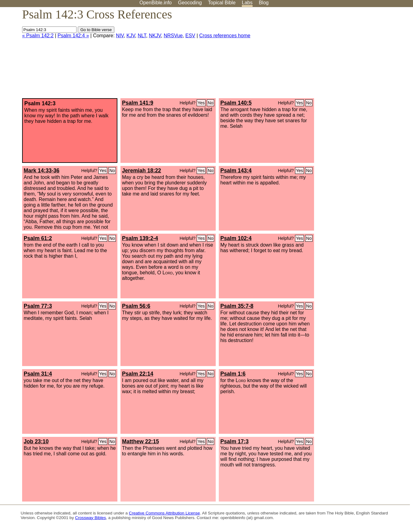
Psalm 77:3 (38, 306)
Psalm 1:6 (233, 374)
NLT (142, 35)
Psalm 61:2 (38, 238)
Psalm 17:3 (234, 441)
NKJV (155, 35)
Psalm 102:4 (236, 238)
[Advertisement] (351, 55)
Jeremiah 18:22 (141, 170)
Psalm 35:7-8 (237, 306)
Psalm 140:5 (236, 103)
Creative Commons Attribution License (164, 513)
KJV (130, 35)
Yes (201, 102)
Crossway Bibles (90, 517)
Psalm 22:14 (137, 374)
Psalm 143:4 (236, 170)
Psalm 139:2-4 (140, 238)
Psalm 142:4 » (73, 35)
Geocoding (190, 2)
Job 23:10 (36, 441)
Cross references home (224, 35)
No (210, 102)
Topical (222, 2)
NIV (120, 35)
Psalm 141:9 (137, 103)
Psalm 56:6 (136, 306)
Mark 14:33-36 (41, 170)
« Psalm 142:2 (37, 35)
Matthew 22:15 (140, 441)
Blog (264, 2)
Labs (247, 2)
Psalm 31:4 (38, 374)
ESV (190, 35)
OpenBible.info (156, 2)
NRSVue (173, 35)
